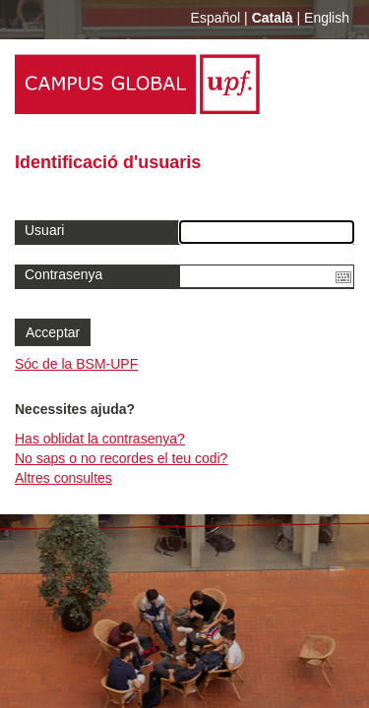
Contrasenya (63, 274)
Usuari (44, 230)
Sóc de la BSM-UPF (76, 364)
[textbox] (267, 276)
